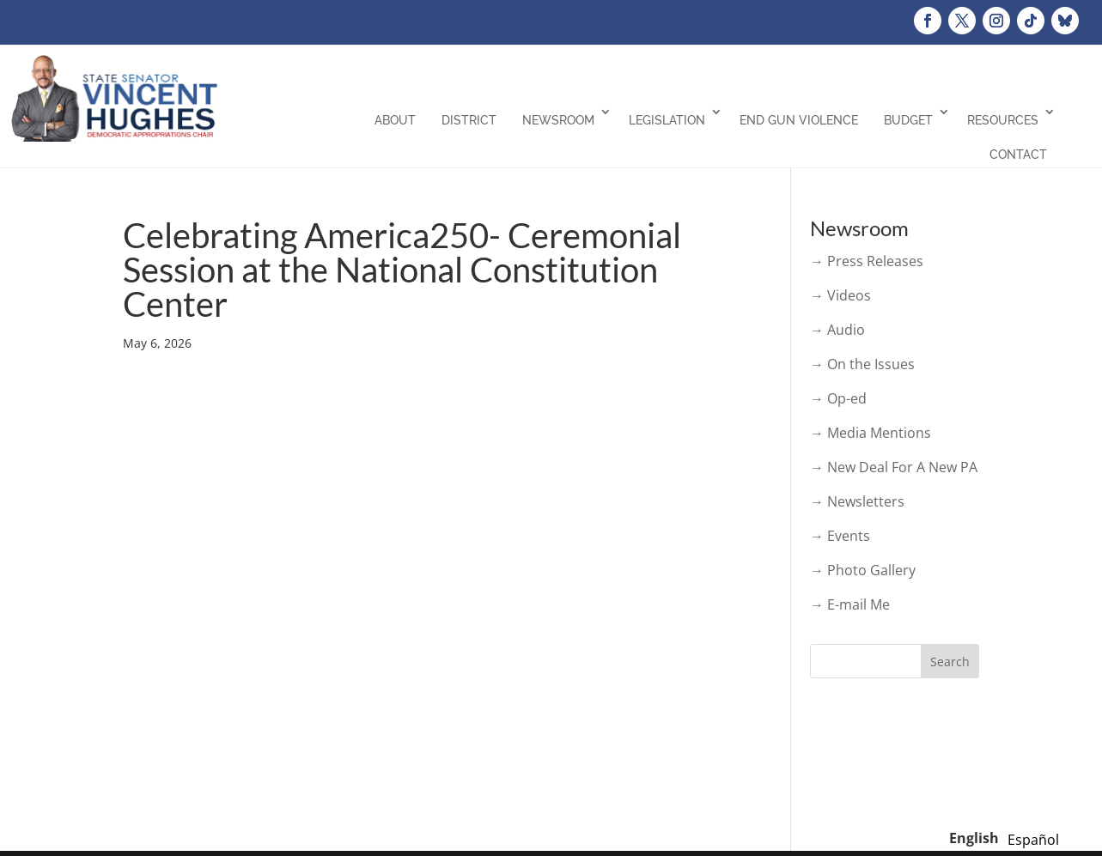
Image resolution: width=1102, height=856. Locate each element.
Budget (908, 120)
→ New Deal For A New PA (893, 467)
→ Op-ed (838, 398)
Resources (1002, 120)
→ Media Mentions (870, 432)
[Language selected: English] (1008, 837)
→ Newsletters (857, 501)
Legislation (667, 120)
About (395, 120)
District (468, 120)
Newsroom (558, 120)
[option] (1033, 840)
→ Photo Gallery (863, 570)
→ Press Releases (866, 261)
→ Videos (840, 295)
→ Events (840, 535)
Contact (1018, 154)
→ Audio (837, 329)
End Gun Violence (799, 120)
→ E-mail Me (850, 604)
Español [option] (1033, 839)
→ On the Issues (862, 364)
